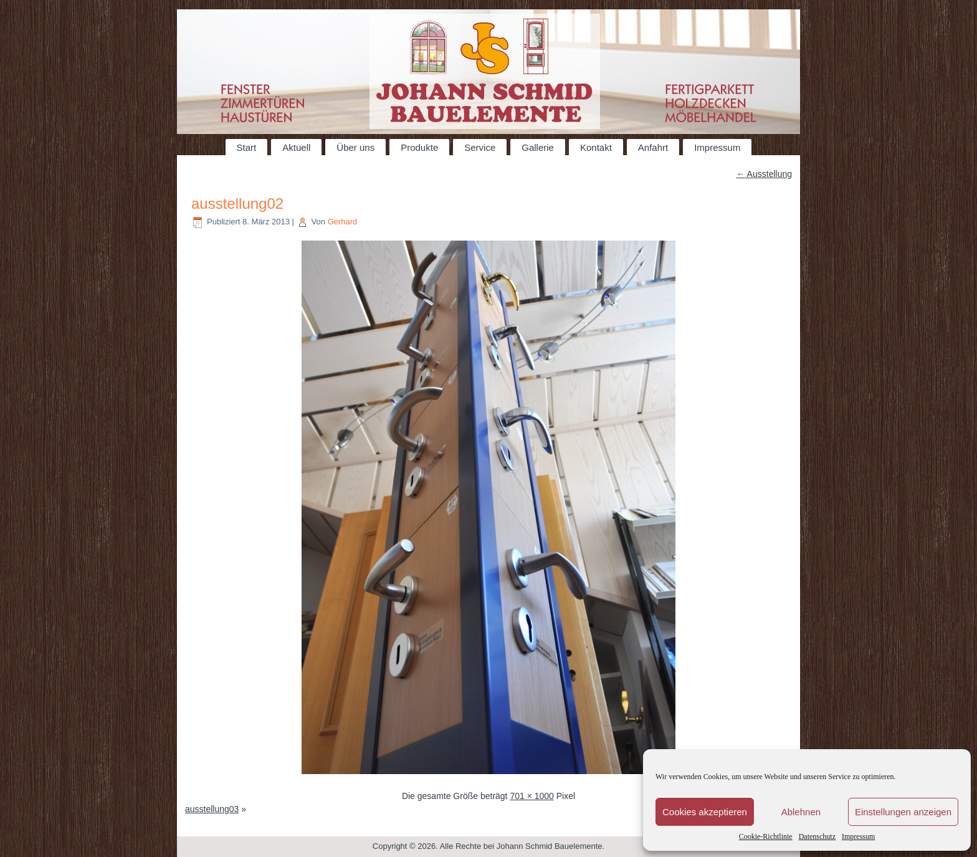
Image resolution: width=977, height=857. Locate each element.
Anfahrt (653, 147)
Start (247, 147)
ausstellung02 (237, 203)
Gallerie (538, 147)
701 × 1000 (531, 796)
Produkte (419, 147)
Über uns (355, 147)
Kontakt (596, 147)
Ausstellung (764, 174)
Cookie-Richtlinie (766, 836)
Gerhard (343, 221)
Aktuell (296, 147)
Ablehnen (801, 812)
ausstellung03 (212, 809)
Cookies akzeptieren (704, 812)
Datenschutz (817, 836)
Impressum (858, 836)
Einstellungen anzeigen (903, 812)
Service (479, 147)
